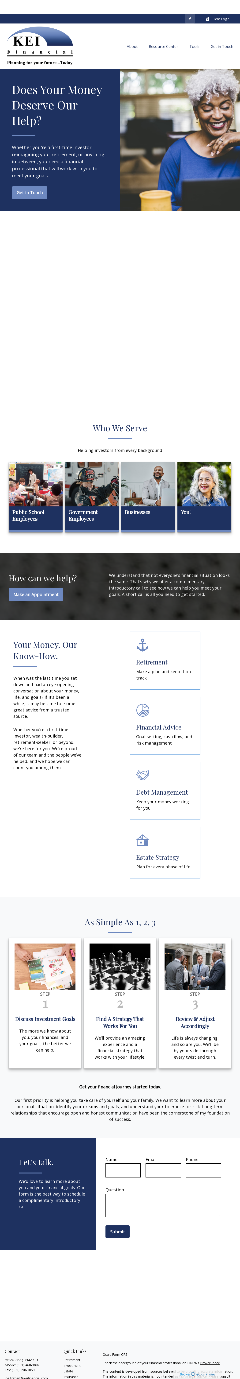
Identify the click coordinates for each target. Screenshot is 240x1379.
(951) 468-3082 (28, 1351)
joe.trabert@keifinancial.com (26, 1364)
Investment (72, 1351)
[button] (132, 32)
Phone (192, 1145)
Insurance (71, 1362)
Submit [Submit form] (117, 1217)
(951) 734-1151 (26, 1346)
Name (111, 1145)
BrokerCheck (210, 1349)
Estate (68, 1357)
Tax (66, 1368)
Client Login (217, 5)
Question (114, 1175)
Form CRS (119, 1340)
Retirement (72, 1346)
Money (69, 1374)
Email (151, 1145)
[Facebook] (190, 4)
